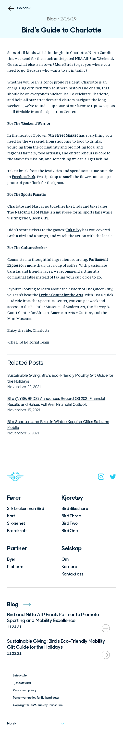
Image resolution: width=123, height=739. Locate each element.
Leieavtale (20, 675)
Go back (24, 8)
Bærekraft (17, 530)
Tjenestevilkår (22, 683)
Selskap (72, 548)
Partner (17, 548)
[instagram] (101, 478)
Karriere (69, 566)
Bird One (70, 530)
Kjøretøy (72, 497)
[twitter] (113, 477)
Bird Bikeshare (75, 508)
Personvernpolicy (25, 690)
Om (65, 559)
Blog (19, 604)
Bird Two (70, 523)
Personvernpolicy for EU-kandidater (36, 698)
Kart (11, 516)
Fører (14, 497)
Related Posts (25, 363)
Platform (15, 566)
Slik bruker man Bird (25, 508)
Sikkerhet (16, 523)
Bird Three (71, 516)
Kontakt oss (72, 574)
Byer (11, 559)
